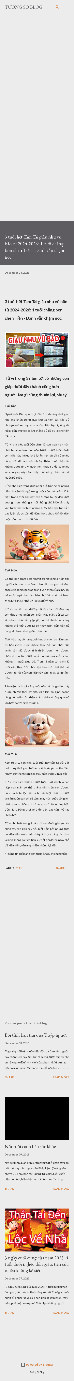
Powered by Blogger (37, 1364)
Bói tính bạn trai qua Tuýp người (36, 1035)
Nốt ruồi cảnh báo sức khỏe (30, 1146)
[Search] (57, 7)
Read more (61, 1077)
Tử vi (19, 868)
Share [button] (60, 868)
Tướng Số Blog (23, 7)
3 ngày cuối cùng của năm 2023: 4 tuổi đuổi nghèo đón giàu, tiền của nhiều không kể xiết (36, 1264)
